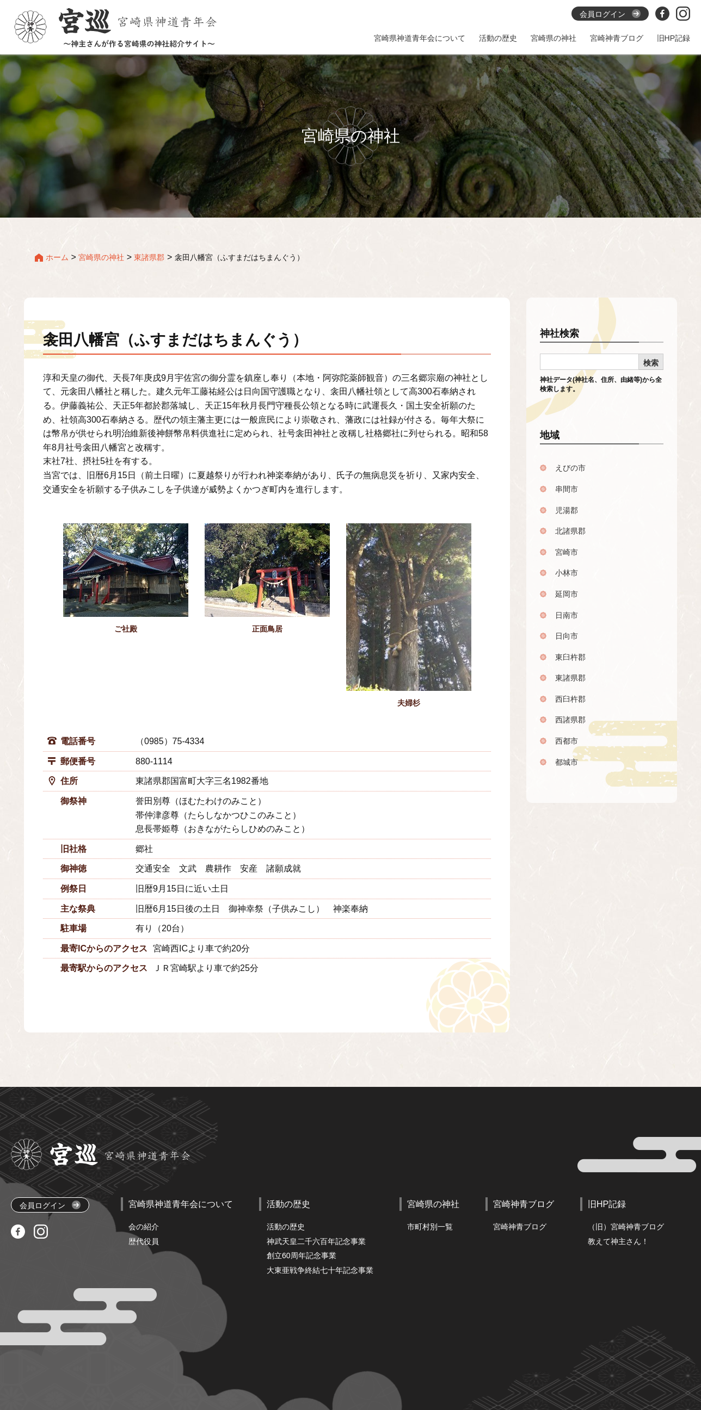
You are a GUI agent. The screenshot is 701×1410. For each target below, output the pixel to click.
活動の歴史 (286, 1226)
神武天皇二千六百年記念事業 (316, 1241)
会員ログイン (50, 1205)
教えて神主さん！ (618, 1241)
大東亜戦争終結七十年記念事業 (320, 1270)
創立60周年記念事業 (301, 1255)
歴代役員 (143, 1241)
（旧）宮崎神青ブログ (626, 1226)
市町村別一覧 (430, 1226)
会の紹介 (143, 1226)
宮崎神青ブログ (519, 1226)
